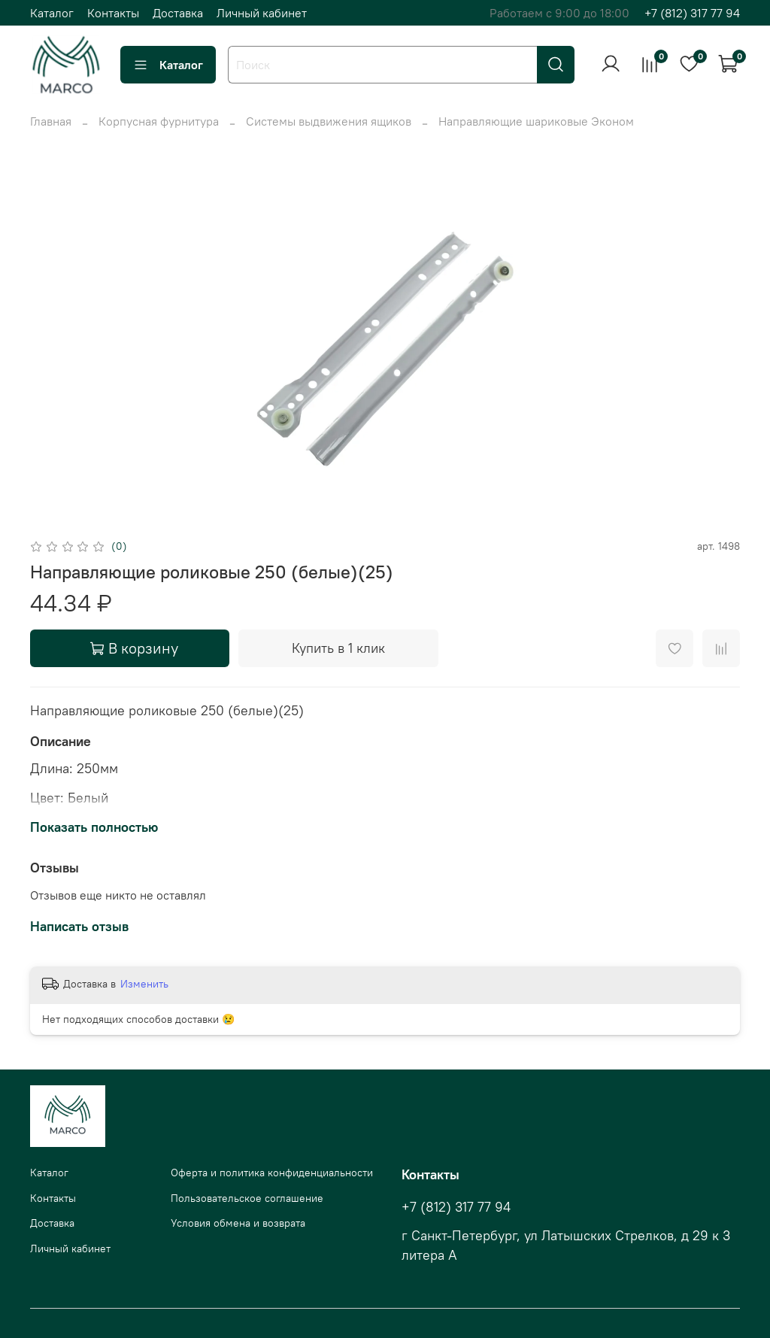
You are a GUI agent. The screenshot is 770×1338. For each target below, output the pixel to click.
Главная (50, 121)
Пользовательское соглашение (247, 1198)
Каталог (52, 12)
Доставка (178, 12)
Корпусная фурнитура (159, 121)
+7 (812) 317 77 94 (692, 12)
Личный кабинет (262, 12)
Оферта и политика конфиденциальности (272, 1172)
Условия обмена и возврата (238, 1223)
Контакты (113, 12)
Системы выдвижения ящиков (328, 121)
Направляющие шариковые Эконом (536, 121)
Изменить (144, 984)
